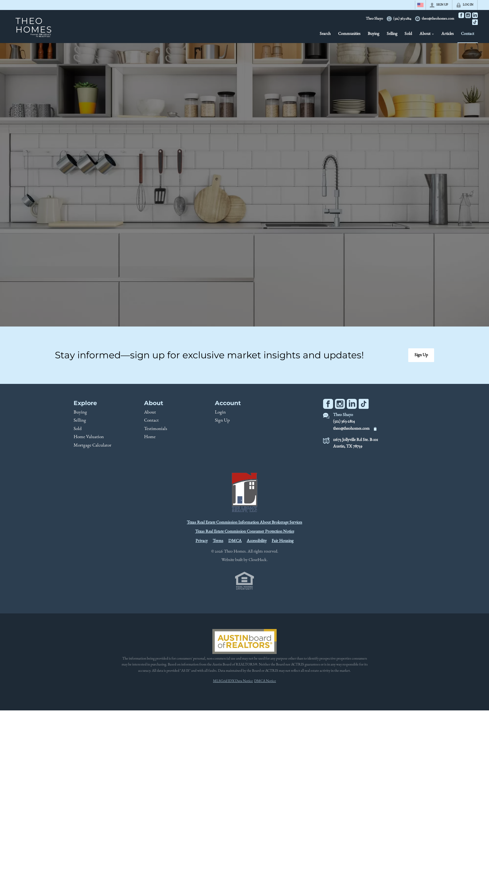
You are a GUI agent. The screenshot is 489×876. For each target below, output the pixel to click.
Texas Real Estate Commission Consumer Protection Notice (244, 532)
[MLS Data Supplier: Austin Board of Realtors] (244, 641)
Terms (218, 541)
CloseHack (258, 560)
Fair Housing (282, 541)
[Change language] (420, 5)
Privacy (202, 541)
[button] (421, 355)
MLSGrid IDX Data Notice (233, 681)
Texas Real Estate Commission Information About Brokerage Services (244, 522)
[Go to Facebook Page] (461, 15)
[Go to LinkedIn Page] (475, 15)
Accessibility (257, 541)
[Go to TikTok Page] (475, 22)
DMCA (235, 541)
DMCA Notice (265, 681)
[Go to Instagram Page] (468, 15)
